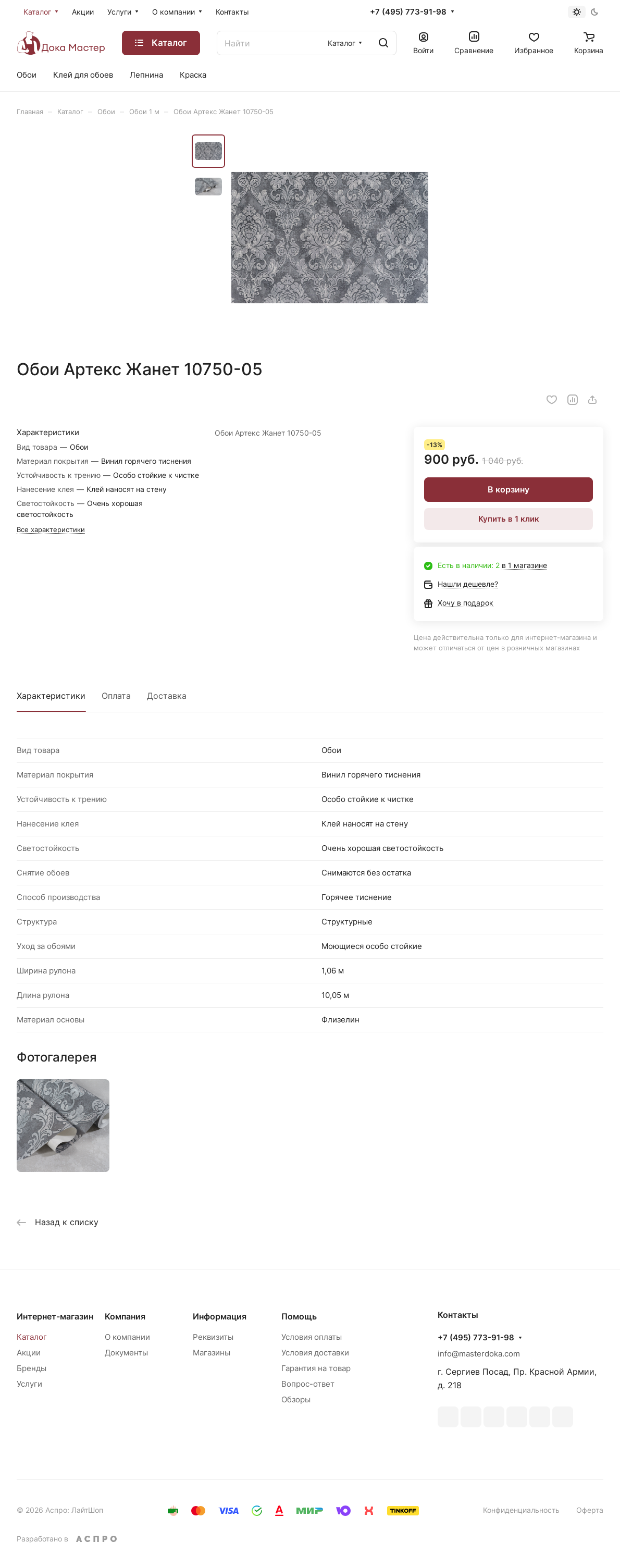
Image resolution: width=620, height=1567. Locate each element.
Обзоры (296, 1399)
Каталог (32, 1337)
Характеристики (51, 695)
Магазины (211, 1353)
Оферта (589, 1510)
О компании (127, 1337)
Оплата (116, 695)
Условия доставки (315, 1353)
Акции (29, 1353)
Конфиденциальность (521, 1510)
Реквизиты (213, 1337)
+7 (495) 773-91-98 (408, 12)
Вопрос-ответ (307, 1384)
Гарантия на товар (316, 1368)
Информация (219, 1316)
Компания (125, 1316)
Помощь (299, 1316)
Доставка (167, 695)
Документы (126, 1353)
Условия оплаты (311, 1337)
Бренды (31, 1368)
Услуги (29, 1384)
